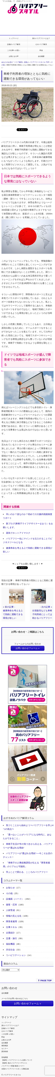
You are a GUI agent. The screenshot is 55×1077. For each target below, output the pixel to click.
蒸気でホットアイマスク (18, 533)
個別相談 (4, 1045)
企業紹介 (10, 932)
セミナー (4, 1048)
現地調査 (4, 1057)
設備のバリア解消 (13, 44)
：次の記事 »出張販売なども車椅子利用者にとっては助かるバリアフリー (42, 612)
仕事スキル (11, 927)
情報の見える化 (13, 916)
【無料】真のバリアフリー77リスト (14, 1063)
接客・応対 (11, 904)
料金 (41, 50)
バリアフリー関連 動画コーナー (12, 1066)
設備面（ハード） (15, 899)
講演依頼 (4, 1051)
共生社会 (10, 949)
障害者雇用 (11, 921)
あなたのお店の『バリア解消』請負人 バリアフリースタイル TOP (25, 62)
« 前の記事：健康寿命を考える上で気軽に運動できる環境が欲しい (13, 612)
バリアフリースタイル (12, 1075)
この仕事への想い (13, 50)
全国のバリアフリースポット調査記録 (15, 1069)
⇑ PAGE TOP (44, 980)
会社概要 (41, 56)
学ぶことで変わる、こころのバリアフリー (27, 872)
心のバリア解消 (41, 44)
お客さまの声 (13, 56)
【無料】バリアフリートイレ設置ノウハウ (16, 1060)
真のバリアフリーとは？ (41, 38)
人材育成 (10, 910)
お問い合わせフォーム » (27, 648)
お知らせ (10, 887)
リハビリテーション (16, 955)
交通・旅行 (11, 938)
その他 (9, 893)
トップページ (13, 38)
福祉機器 (10, 944)
